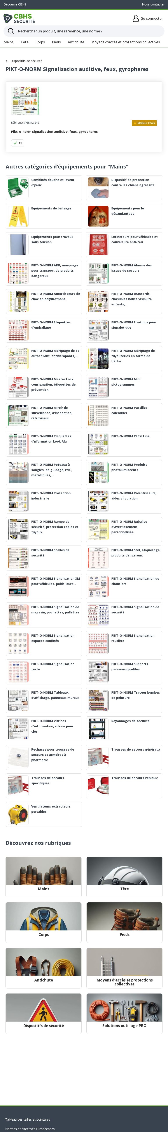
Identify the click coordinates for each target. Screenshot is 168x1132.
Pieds (56, 42)
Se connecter (147, 18)
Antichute (76, 42)
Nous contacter (153, 4)
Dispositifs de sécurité (24, 61)
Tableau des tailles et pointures (27, 1119)
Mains (9, 42)
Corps (40, 42)
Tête (24, 42)
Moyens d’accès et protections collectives (125, 42)
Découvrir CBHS (15, 4)
